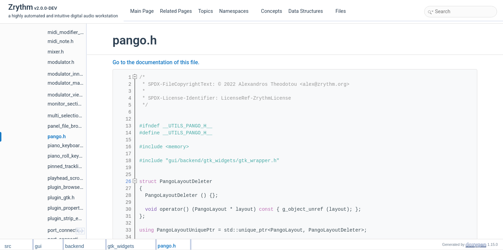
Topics (205, 11)
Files (343, 11)
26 (124, 181)
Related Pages (176, 11)
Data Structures (308, 11)
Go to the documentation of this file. (156, 62)
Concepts (271, 11)
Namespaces (236, 11)
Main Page (142, 11)
